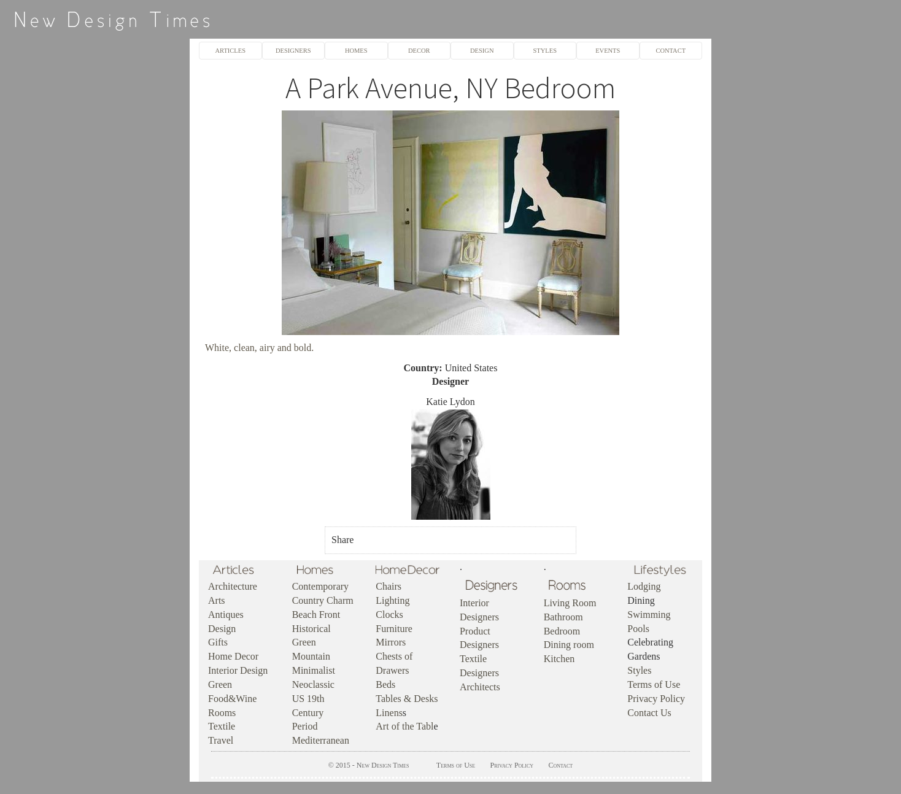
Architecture (232, 586)
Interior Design (238, 670)
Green (220, 684)
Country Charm (323, 600)
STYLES (545, 50)
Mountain (311, 656)
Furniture (394, 628)
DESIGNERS (293, 50)
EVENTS (607, 50)
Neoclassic (313, 684)
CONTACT (670, 50)
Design (222, 628)
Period (305, 726)
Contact (560, 765)
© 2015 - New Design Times (368, 765)
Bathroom (563, 617)
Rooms (222, 712)
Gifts (218, 642)
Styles (639, 670)
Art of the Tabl (404, 726)
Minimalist (313, 670)
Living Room (570, 603)
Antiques (226, 614)
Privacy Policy (656, 698)
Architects (480, 687)
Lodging (643, 586)
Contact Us (649, 712)
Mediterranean (320, 740)
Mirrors (391, 642)
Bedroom (562, 631)
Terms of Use (653, 684)
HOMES (356, 50)
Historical (311, 628)
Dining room (569, 644)
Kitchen (559, 658)
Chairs (388, 586)
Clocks (389, 614)
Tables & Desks (407, 698)
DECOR (419, 50)
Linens (389, 712)
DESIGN (481, 50)
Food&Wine (232, 698)
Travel (220, 740)
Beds (385, 684)
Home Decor (233, 656)
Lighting (392, 600)
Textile (221, 726)
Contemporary (320, 586)
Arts (216, 600)
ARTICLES (230, 50)
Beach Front (316, 614)
